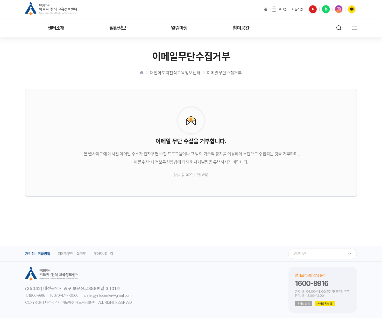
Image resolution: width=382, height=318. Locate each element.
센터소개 (56, 28)
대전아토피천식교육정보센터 (175, 72)
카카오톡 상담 (324, 303)
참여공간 (241, 28)
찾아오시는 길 (103, 253)
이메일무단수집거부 (224, 72)
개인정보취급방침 (37, 253)
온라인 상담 (304, 303)
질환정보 (117, 28)
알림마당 (179, 28)
